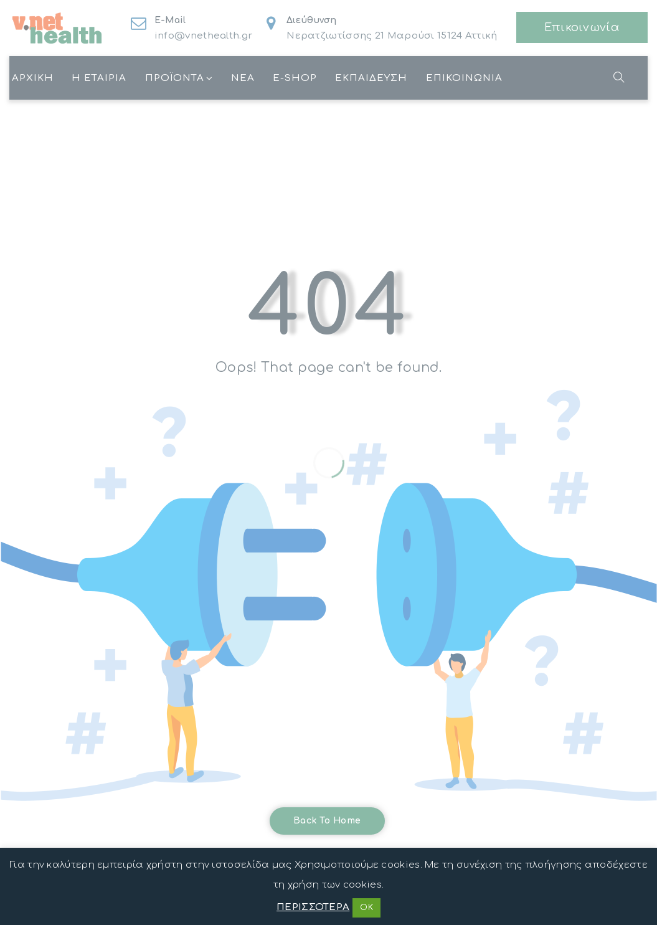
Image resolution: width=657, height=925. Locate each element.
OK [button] (366, 907)
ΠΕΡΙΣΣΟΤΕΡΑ (313, 907)
